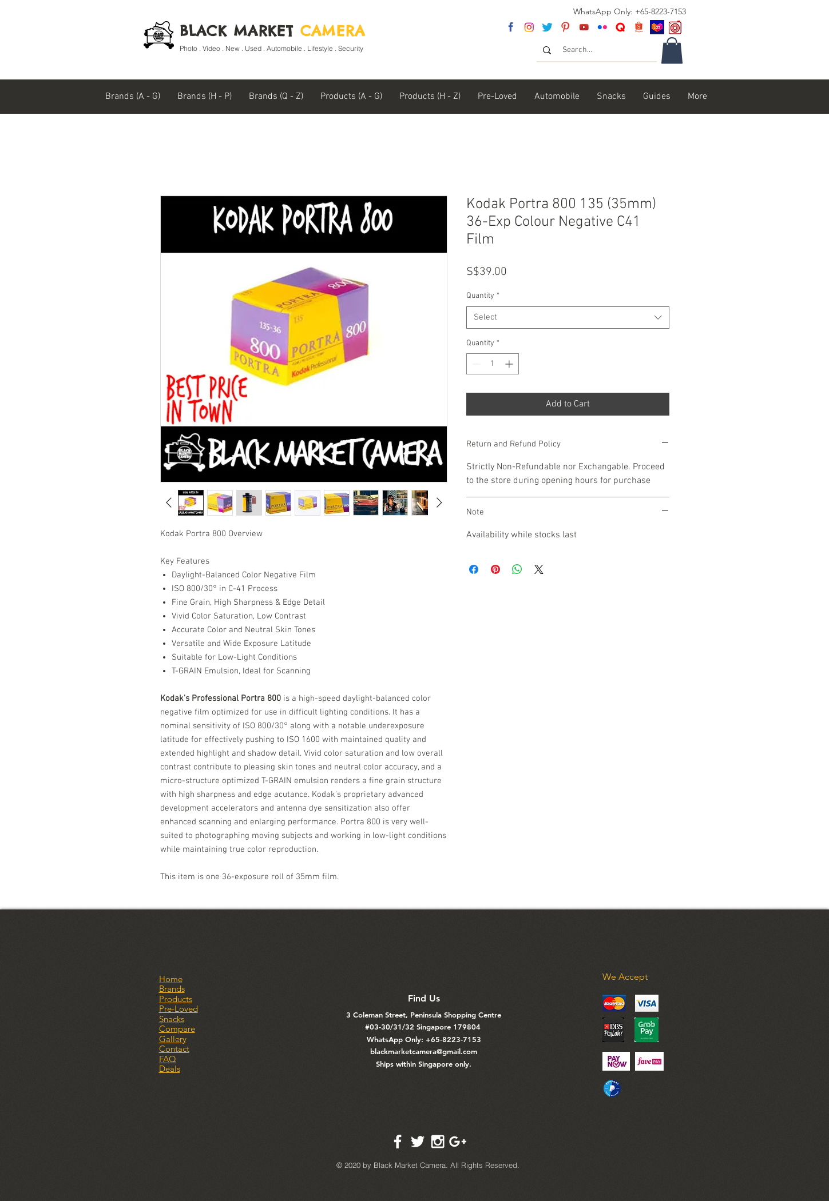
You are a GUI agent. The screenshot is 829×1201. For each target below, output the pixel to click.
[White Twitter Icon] (417, 1141)
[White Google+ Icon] (458, 1141)
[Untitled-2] (620, 27)
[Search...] (597, 50)
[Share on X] (539, 569)
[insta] (529, 27)
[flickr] (602, 27)
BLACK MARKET (273, 31)
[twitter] (547, 27)
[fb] (510, 27)
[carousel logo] (675, 27)
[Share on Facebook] (474, 569)
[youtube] (584, 27)
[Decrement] (475, 364)
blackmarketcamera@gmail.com (423, 1051)
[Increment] (510, 364)
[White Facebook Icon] (397, 1141)
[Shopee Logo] (639, 27)
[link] (672, 50)
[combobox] (567, 317)
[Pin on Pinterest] (495, 569)
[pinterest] (565, 27)
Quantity (482, 296)
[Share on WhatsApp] (517, 569)
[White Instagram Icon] (438, 1141)
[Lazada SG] (657, 27)
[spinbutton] (492, 364)
